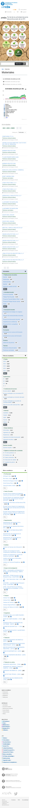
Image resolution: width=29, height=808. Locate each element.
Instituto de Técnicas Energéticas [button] (11, 562)
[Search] (8, 63)
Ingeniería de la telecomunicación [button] (11, 437)
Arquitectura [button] (6, 434)
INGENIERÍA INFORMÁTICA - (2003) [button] (12, 670)
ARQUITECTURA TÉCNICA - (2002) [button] (12, 674)
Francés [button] (5, 419)
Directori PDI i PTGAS (8, 752)
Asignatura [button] (6, 613)
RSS (19, 799)
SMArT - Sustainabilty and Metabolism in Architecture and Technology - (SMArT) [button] (13, 571)
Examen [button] (5, 277)
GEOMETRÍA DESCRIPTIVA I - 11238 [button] (12, 626)
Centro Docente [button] (8, 491)
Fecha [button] (5, 359)
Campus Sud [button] (6, 597)
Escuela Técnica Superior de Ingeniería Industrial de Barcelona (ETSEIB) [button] (13, 494)
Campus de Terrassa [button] (8, 602)
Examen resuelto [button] (7, 447)
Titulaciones (5, 697)
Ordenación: (15, 132)
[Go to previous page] (17, 128)
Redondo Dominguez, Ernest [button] (10, 481)
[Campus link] (7, 573)
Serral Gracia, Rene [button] (8, 483)
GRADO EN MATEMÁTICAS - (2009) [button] (12, 651)
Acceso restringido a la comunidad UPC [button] (13, 393)
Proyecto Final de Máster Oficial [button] (11, 299)
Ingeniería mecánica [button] (8, 439)
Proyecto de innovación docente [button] (11, 319)
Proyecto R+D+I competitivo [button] (10, 324)
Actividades (5, 704)
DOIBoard (5, 730)
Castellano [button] (6, 412)
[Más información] (27, 63)
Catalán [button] (5, 415)
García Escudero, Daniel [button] (9, 485)
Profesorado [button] (7, 474)
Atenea (4, 738)
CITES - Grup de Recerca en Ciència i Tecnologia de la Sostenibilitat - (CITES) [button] (13, 587)
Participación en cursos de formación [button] (12, 332)
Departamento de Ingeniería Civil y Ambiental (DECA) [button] (12, 523)
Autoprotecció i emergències (9, 762)
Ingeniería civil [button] (6, 432)
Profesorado (5, 692)
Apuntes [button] (5, 284)
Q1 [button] (4, 379)
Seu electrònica (6, 742)
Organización (5, 693)
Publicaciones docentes (8, 708)
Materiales (18, 63)
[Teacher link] (15, 476)
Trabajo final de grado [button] (8, 297)
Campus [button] (6, 595)
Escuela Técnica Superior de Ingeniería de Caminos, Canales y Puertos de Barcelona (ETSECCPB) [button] (14, 513)
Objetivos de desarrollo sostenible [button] (12, 450)
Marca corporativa (7, 754)
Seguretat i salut (6, 760)
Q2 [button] (4, 381)
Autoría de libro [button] (7, 281)
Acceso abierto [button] (7, 391)
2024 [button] (4, 366)
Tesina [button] (4, 304)
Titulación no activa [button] (9, 662)
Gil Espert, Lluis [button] (7, 476)
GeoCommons (6, 726)
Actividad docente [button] (8, 292)
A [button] (3, 386)
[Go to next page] (20, 128)
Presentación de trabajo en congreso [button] (12, 312)
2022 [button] (4, 370)
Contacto (13, 799)
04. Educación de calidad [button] (9, 459)
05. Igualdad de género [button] (9, 462)
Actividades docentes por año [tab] (11, 79)
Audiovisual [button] (6, 279)
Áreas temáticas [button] (8, 428)
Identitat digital (6, 744)
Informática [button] (6, 430)
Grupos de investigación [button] (10, 568)
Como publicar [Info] (23, 9)
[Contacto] (17, 12)
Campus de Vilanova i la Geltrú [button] (11, 607)
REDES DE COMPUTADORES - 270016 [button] (12, 619)
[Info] (14, 9)
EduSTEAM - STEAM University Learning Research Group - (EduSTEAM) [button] (13, 576)
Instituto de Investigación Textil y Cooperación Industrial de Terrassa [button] (12, 551)
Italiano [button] (5, 422)
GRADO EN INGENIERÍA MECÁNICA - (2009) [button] (14, 655)
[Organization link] (24, 495)
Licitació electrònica (7, 748)
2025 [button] (4, 363)
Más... (5, 289)
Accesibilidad (25, 799)
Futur (4, 723)
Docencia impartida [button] (8, 294)
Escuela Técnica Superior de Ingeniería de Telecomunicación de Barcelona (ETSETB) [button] (14, 507)
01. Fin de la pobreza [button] (8, 452)
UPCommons (6, 721)
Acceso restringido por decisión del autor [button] (13, 397)
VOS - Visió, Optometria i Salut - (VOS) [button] (12, 579)
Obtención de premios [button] (8, 342)
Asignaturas (5, 695)
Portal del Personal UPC (8, 750)
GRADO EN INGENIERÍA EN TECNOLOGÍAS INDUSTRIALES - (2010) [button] (14, 644)
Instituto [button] (6, 545)
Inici (3, 69)
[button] (23, 12)
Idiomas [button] (5, 410)
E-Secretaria (6, 740)
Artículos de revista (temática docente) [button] (13, 315)
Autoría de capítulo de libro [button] (10, 286)
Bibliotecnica (6, 724)
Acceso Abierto (6, 710)
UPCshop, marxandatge (8, 756)
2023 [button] (4, 368)
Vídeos (4, 713)
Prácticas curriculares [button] (8, 350)
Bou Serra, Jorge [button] (7, 478)
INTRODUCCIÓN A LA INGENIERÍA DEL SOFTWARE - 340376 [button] (13, 623)
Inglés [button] (4, 417)
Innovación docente (7, 706)
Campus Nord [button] (6, 600)
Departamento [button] (7, 520)
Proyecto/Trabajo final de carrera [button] (11, 301)
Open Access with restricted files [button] (11, 404)
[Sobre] (14, 12)
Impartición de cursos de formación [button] (12, 336)
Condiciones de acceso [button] (10, 389)
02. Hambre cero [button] (7, 455)
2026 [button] (4, 361)
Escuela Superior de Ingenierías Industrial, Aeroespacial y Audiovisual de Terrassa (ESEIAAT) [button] (13, 499)
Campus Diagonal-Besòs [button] (9, 604)
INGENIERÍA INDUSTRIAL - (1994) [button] (11, 664)
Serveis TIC (5, 746)
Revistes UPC (6, 728)
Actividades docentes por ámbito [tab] (12, 84)
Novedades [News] (8, 12)
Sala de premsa (6, 758)
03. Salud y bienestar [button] (8, 457)
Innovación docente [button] (9, 309)
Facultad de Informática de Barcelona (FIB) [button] (14, 502)
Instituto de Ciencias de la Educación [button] (12, 547)
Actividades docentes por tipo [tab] (11, 81)
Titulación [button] (6, 637)
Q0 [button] (4, 383)
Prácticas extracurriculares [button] (10, 348)
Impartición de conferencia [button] (10, 321)
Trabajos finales (6, 711)
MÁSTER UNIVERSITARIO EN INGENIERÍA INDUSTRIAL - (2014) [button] (13, 648)
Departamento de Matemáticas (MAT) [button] (12, 530)
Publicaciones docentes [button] (10, 275)
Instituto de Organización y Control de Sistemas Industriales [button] (12, 555)
